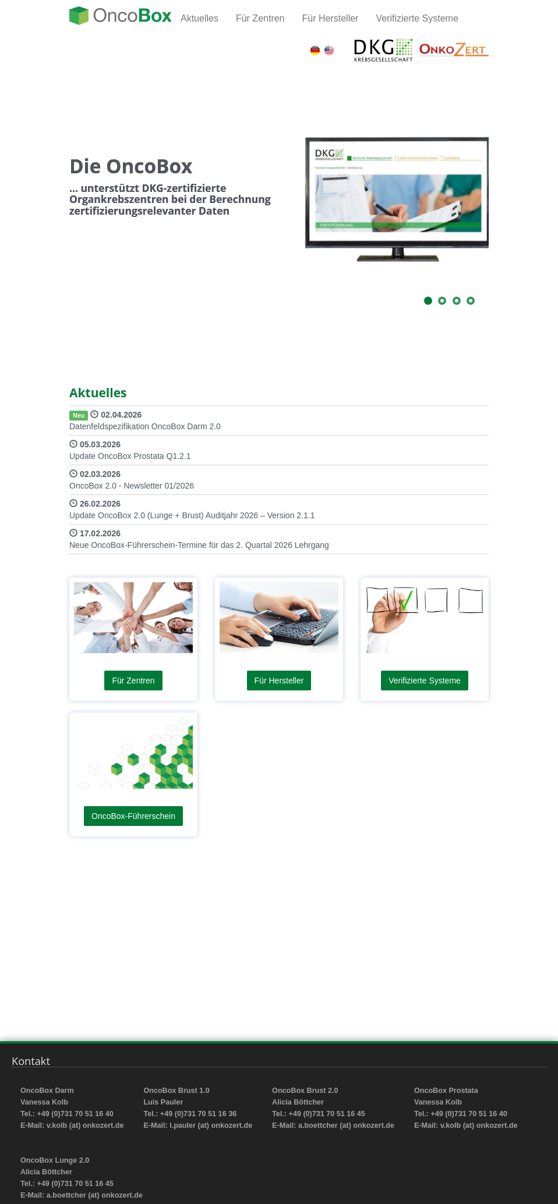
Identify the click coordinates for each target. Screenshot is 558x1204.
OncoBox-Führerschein (133, 816)
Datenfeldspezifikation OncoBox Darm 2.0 (145, 426)
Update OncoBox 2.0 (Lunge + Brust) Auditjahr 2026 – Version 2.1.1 (192, 515)
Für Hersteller (330, 18)
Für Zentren (260, 18)
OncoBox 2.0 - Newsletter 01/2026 (131, 485)
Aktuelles (199, 18)
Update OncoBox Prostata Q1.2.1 (130, 456)
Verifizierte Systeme (417, 18)
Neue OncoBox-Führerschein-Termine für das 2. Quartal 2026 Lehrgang (199, 545)
